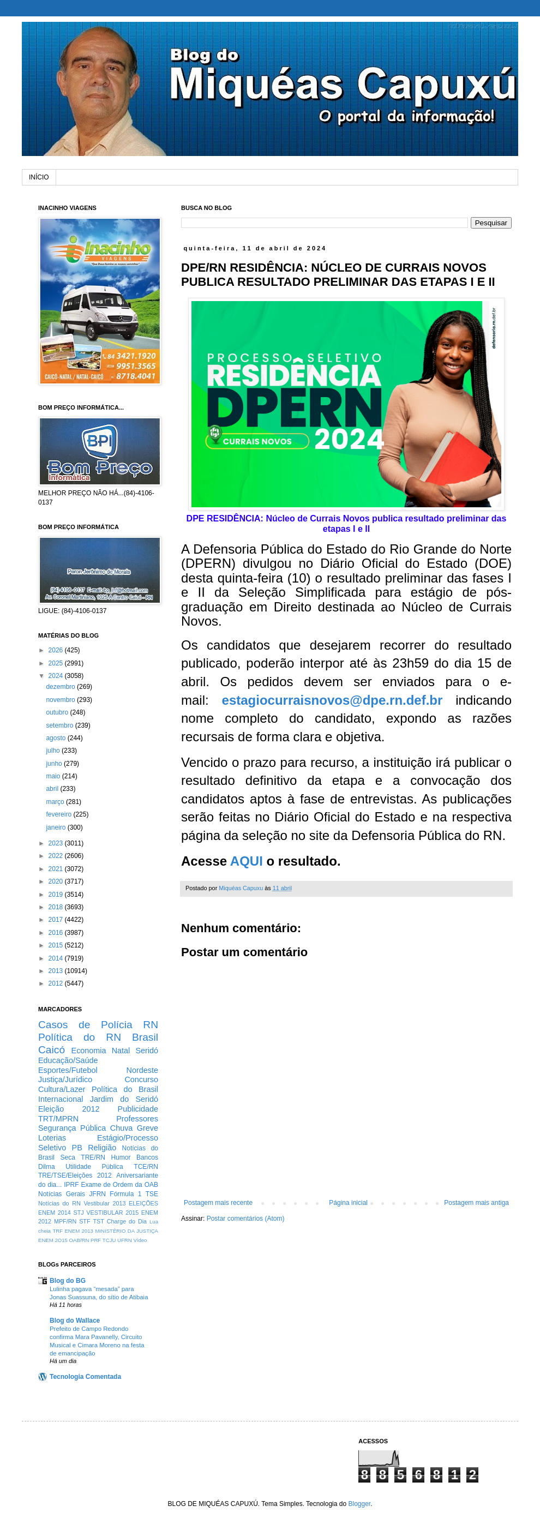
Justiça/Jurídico (65, 1079)
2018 (57, 907)
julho (54, 750)
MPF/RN (65, 1221)
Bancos (147, 1157)
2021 (57, 869)
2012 (57, 983)
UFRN (124, 1240)
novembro (61, 700)
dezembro (61, 687)
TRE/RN (93, 1157)
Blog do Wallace (75, 1320)
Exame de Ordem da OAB (119, 1185)
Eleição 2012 (68, 1109)
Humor (120, 1157)
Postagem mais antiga (476, 1203)
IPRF (71, 1185)
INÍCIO (39, 177)
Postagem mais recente (218, 1203)
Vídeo (140, 1240)
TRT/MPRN (58, 1118)
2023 (57, 843)
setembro (60, 725)
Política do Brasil (125, 1089)
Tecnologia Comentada (85, 1377)
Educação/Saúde (68, 1060)
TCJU (109, 1240)
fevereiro (59, 814)
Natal (121, 1050)
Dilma (46, 1167)
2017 (57, 919)
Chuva (121, 1128)
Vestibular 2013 (104, 1203)
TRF (57, 1231)
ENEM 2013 (78, 1231)
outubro (58, 712)
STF (84, 1221)
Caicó (51, 1049)
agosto (56, 738)
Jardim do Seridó (124, 1099)
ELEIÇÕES (143, 1203)
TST (98, 1221)
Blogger (359, 1504)
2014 (57, 958)
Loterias (52, 1137)
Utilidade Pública (94, 1167)
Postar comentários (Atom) (246, 1218)
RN (150, 1024)
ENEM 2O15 (53, 1240)
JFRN (97, 1194)
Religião (102, 1147)
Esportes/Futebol (68, 1070)
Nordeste (142, 1070)
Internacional (60, 1099)
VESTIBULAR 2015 (112, 1212)
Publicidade (138, 1109)
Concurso (141, 1079)
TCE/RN (146, 1167)
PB (77, 1147)
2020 (57, 881)
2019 (57, 894)
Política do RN (79, 1037)
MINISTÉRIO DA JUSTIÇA (126, 1231)
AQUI (246, 861)
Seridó (146, 1050)
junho (55, 763)
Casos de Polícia (85, 1024)
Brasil (145, 1037)
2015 (57, 945)
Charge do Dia (127, 1221)
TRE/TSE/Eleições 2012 (75, 1175)
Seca (67, 1157)
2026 (57, 650)
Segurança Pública (72, 1128)
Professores (137, 1118)
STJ (78, 1212)
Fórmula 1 (125, 1194)
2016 (57, 933)
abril (53, 789)
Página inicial (348, 1203)
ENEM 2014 (54, 1212)
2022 (57, 856)
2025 (57, 663)
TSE (152, 1194)
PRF (96, 1240)
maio (54, 776)
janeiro (56, 827)
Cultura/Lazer (61, 1089)
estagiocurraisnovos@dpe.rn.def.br (332, 700)
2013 (57, 971)
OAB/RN (79, 1240)
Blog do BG (68, 1281)
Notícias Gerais (61, 1194)
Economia (88, 1050)
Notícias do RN (59, 1203)
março (56, 802)
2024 (57, 676)
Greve (147, 1128)
